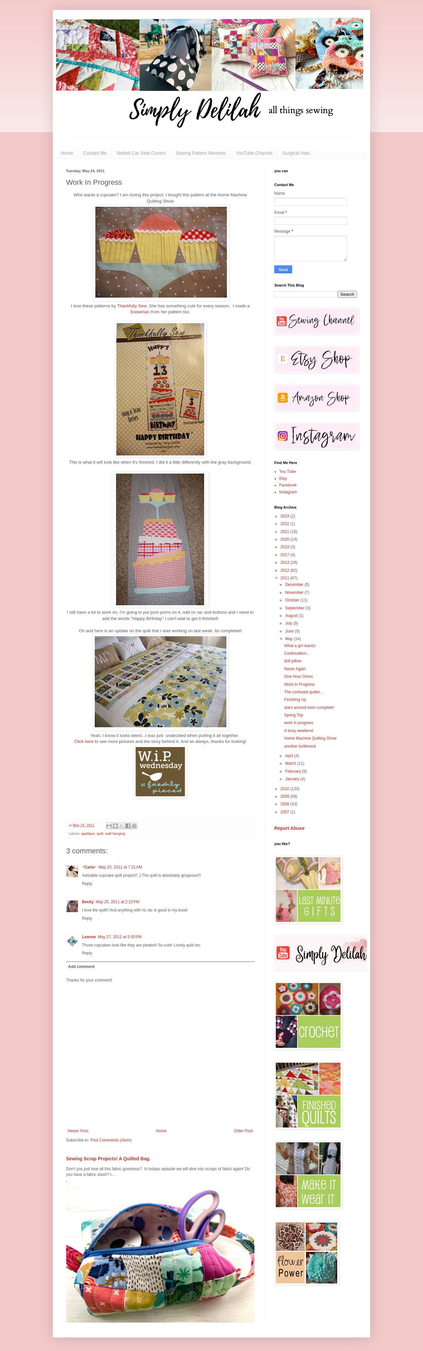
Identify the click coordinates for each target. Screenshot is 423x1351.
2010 (285, 789)
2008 (285, 804)
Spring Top (293, 715)
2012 (285, 570)
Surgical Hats (296, 153)
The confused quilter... (303, 692)
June (290, 631)
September (295, 608)
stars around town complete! (309, 707)
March (291, 763)
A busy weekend (298, 730)
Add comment (81, 966)
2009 (285, 796)
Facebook (288, 485)
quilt (100, 833)
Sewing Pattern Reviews (201, 153)
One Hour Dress (298, 676)
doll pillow (292, 661)
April (289, 755)
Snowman (140, 311)
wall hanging (115, 833)
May (289, 639)
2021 (285, 531)
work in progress (298, 722)
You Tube (287, 471)
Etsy (283, 478)
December (295, 584)
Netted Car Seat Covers (141, 153)
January (292, 779)
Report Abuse (289, 828)
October (292, 600)
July (289, 623)
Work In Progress (299, 684)
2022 (285, 523)
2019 (285, 547)
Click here (84, 741)
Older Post (243, 1131)
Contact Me (95, 153)
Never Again (295, 669)
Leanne (89, 937)
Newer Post (78, 1131)
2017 (285, 555)
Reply (87, 883)
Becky (88, 902)
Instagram (288, 492)
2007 (285, 812)
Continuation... (297, 653)
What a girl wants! (300, 645)
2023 (285, 516)
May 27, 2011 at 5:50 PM (119, 937)
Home (67, 153)
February (293, 771)
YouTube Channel (254, 153)
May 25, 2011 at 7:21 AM (120, 867)
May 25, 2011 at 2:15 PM (117, 902)
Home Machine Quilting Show (310, 738)
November (295, 592)
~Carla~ (89, 867)
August (292, 615)
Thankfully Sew (131, 305)
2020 (285, 539)
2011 (285, 578)
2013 (285, 562)
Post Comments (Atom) (111, 1140)
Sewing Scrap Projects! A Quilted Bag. (108, 1158)
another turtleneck (300, 746)
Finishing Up (295, 699)
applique (88, 833)
